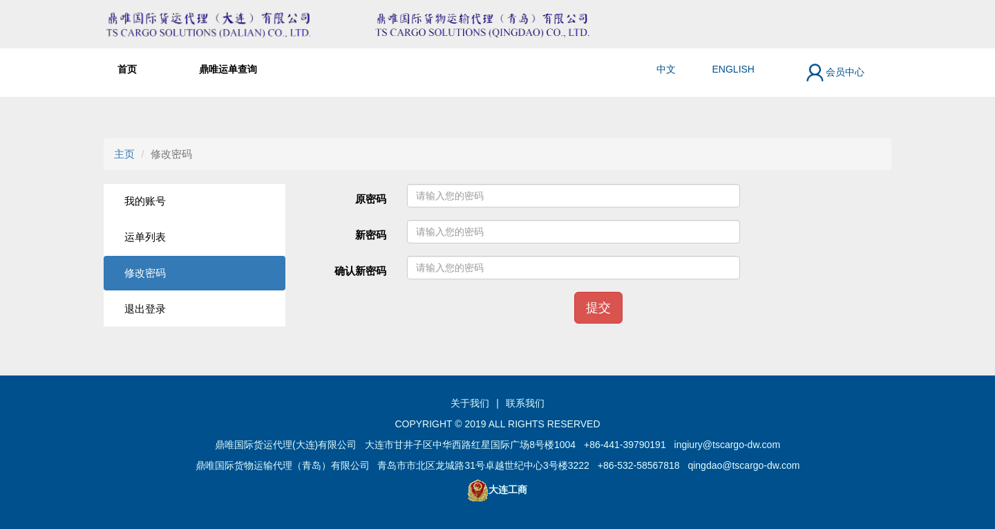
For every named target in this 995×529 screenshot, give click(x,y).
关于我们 (470, 403)
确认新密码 (360, 271)
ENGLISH (733, 69)
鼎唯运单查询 (228, 69)
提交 (598, 308)
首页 (127, 69)
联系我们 (525, 403)
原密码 (370, 199)
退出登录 (145, 309)
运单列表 (145, 237)
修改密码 (145, 273)
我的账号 (145, 201)
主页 (124, 154)
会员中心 (834, 72)
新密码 (370, 235)
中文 (666, 69)
